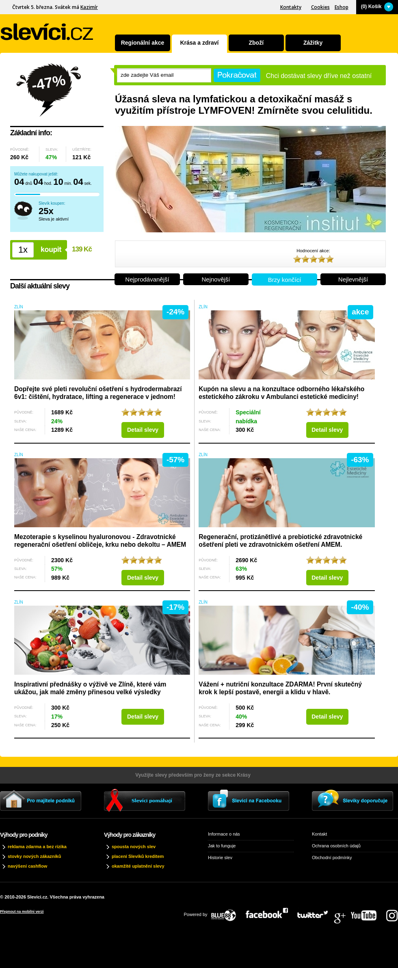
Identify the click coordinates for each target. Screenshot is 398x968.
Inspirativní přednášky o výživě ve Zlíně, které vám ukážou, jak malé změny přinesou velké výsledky (90, 688)
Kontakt (319, 834)
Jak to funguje (222, 845)
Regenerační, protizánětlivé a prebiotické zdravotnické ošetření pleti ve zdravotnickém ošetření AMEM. (280, 540)
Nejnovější (215, 279)
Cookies (320, 7)
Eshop (341, 7)
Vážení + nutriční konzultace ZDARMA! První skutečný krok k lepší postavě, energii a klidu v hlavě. (280, 688)
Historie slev (220, 857)
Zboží (256, 42)
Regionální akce (142, 42)
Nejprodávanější (147, 279)
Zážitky (312, 42)
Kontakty (290, 7)
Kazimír (89, 7)
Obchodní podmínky (332, 857)
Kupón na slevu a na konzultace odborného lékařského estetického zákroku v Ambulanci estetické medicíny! (281, 392)
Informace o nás (224, 834)
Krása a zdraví (199, 42)
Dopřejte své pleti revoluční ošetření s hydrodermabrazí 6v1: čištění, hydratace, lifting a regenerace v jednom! (98, 392)
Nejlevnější (353, 279)
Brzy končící (284, 279)
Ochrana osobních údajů (336, 845)
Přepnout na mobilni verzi (22, 912)
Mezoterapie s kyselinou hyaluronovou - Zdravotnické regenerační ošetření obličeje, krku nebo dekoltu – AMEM (100, 540)
